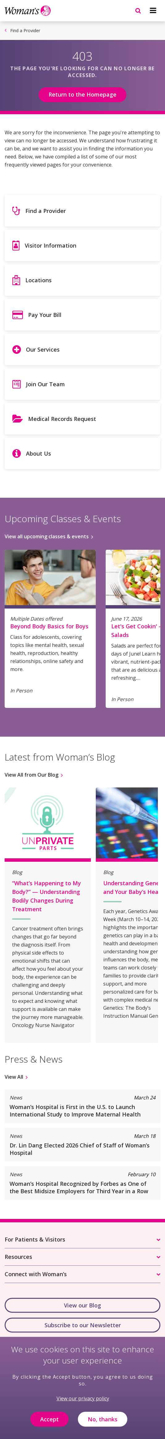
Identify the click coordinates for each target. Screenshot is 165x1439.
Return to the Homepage (82, 94)
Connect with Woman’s (36, 1274)
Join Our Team (45, 384)
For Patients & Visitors (35, 1239)
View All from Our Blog (31, 774)
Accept (49, 1424)
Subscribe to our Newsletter (82, 1325)
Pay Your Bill (44, 315)
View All (14, 1076)
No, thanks (102, 1424)
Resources (18, 1256)
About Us (38, 453)
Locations (38, 280)
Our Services (43, 349)
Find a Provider (25, 30)
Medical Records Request (62, 419)
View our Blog (82, 1305)
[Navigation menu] (153, 10)
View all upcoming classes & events (47, 536)
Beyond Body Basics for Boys (49, 626)
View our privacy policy (83, 1403)
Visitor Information (50, 245)
